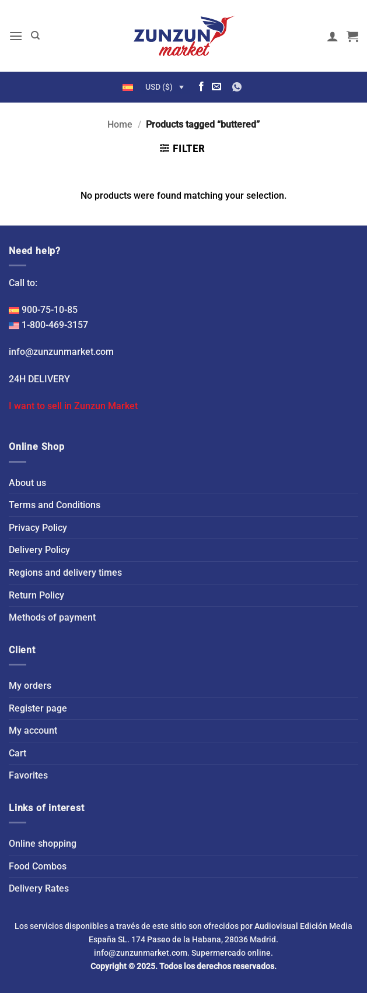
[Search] (35, 35)
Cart (17, 753)
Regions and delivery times (65, 572)
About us (27, 482)
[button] (16, 36)
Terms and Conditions (54, 504)
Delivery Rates (39, 888)
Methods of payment (52, 617)
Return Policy (36, 595)
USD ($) (159, 86)
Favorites (28, 775)
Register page (38, 708)
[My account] (332, 36)
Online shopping (42, 843)
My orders (30, 685)
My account (33, 730)
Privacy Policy (38, 527)
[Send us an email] (216, 87)
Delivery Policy (39, 549)
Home (119, 124)
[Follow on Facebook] (201, 87)
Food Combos (38, 866)
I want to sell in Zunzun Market (73, 405)
